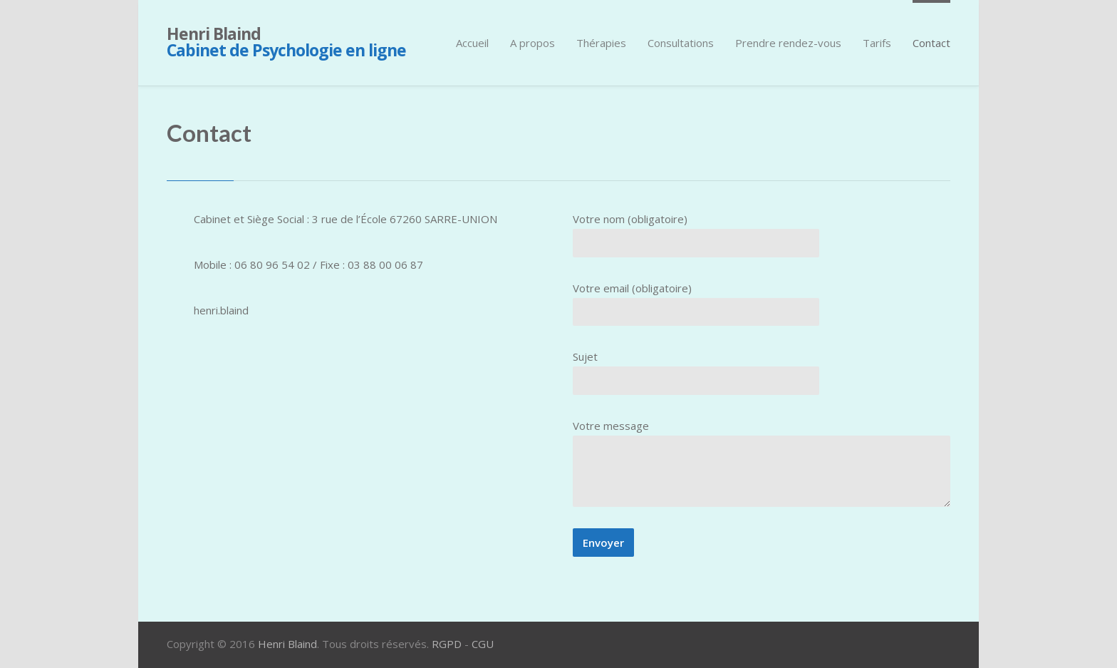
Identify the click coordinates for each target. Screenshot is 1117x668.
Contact (931, 43)
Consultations (681, 43)
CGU (483, 644)
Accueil (472, 43)
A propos (532, 43)
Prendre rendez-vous (788, 43)
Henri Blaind (286, 41)
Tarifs (877, 43)
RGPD (447, 644)
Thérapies (601, 43)
